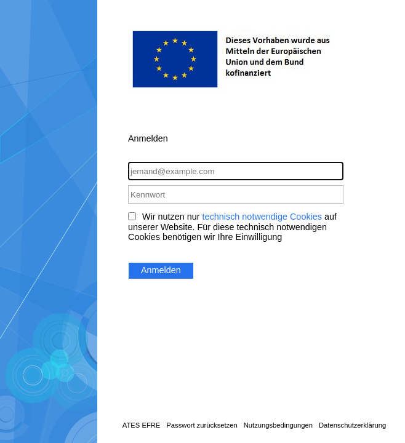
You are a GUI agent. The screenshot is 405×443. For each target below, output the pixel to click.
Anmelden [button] (161, 270)
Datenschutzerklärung (352, 425)
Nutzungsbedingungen (278, 425)
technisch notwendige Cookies (262, 217)
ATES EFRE (141, 425)
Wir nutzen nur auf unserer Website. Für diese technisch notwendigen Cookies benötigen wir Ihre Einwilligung (232, 227)
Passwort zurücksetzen (201, 425)
